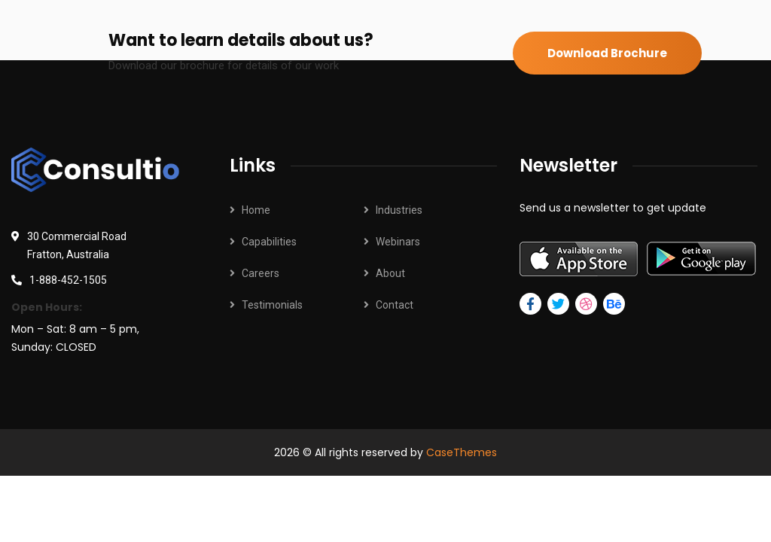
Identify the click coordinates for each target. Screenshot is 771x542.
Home (256, 210)
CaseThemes (461, 452)
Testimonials (272, 305)
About (390, 273)
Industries (399, 210)
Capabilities (269, 242)
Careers (260, 273)
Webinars (398, 242)
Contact (394, 305)
